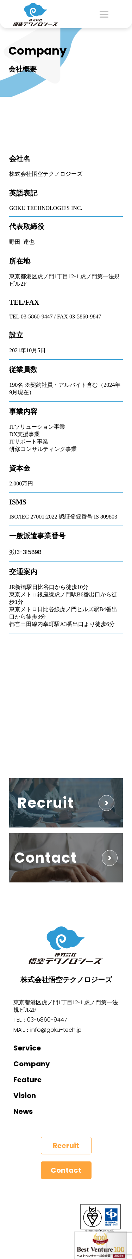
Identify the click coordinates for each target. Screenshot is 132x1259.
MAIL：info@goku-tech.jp (47, 1030)
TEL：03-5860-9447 (40, 1020)
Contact (66, 1170)
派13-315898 (25, 552)
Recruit (66, 1146)
